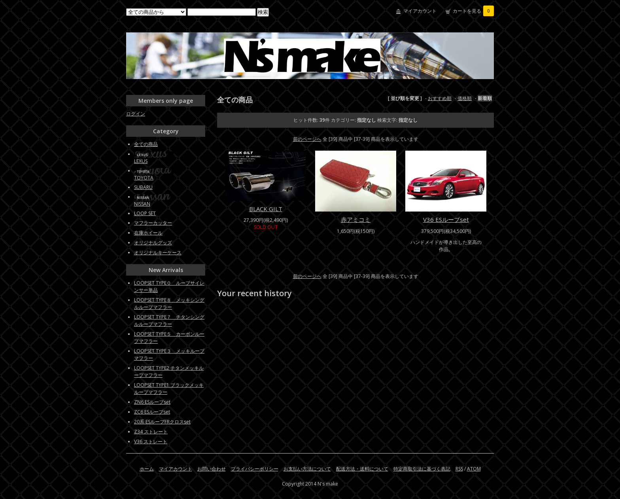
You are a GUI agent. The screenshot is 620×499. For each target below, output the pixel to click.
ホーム (147, 468)
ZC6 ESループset (152, 411)
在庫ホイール (148, 232)
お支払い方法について (307, 468)
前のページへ (307, 139)
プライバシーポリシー (254, 468)
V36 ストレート (150, 441)
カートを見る (473, 11)
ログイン (135, 113)
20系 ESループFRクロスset (162, 421)
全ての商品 (146, 144)
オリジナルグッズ (153, 242)
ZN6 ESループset (152, 402)
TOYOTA (143, 177)
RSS (459, 468)
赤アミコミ (355, 219)
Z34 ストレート (151, 431)
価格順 (464, 98)
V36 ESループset (446, 219)
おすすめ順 (440, 98)
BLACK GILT (265, 209)
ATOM (474, 468)
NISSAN (142, 203)
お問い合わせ (211, 468)
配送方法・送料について (362, 468)
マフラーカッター (153, 222)
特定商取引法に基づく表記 (421, 468)
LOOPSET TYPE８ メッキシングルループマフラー (169, 303)
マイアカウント (420, 11)
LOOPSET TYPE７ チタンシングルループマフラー (169, 320)
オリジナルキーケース (157, 252)
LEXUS (140, 161)
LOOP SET (145, 213)
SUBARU (143, 187)
